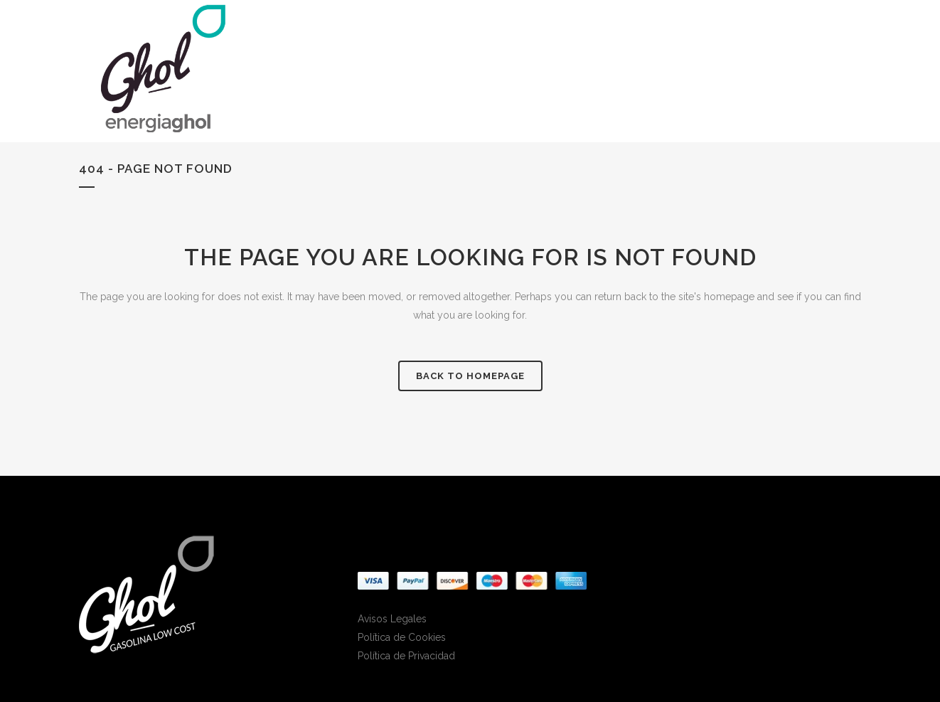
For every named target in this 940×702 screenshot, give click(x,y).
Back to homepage (470, 376)
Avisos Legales (392, 618)
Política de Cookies (402, 637)
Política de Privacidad (406, 655)
